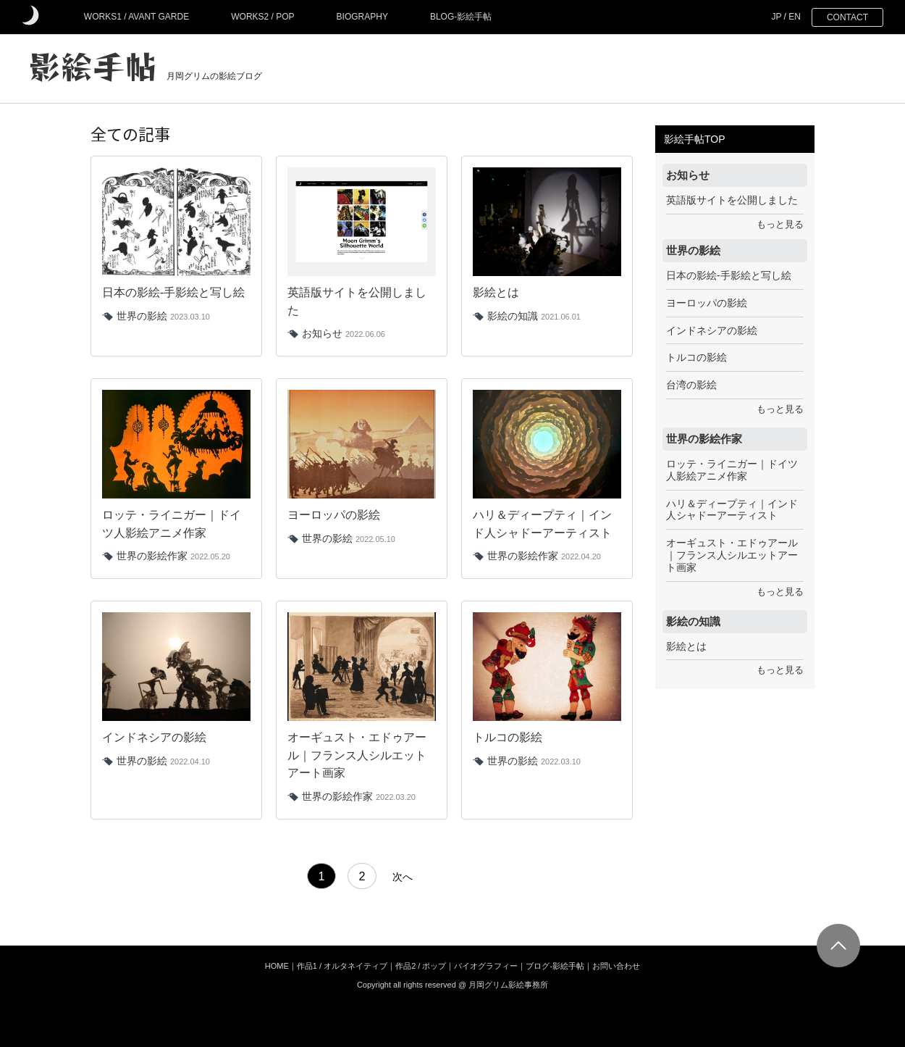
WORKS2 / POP (262, 17)
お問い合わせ (616, 966)
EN (794, 17)
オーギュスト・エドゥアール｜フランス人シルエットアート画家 (732, 555)
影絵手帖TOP (694, 139)
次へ (402, 878)
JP (776, 17)
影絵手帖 (92, 65)
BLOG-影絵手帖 (461, 17)
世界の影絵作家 (152, 556)
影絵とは (686, 646)
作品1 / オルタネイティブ (342, 966)
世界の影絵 (142, 316)
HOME (277, 966)
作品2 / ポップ (420, 966)
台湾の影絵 (691, 385)
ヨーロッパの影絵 (706, 303)
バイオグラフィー (486, 966)
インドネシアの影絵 (711, 330)
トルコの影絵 (696, 357)
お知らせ (322, 333)
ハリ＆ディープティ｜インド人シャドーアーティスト (732, 510)
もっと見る (780, 225)
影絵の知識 (512, 316)
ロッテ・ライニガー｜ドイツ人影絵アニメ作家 (732, 470)
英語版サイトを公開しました (732, 200)
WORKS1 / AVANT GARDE (136, 17)
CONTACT (847, 17)
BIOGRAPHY (362, 17)
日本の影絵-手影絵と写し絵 (728, 275)
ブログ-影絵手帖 (555, 966)
